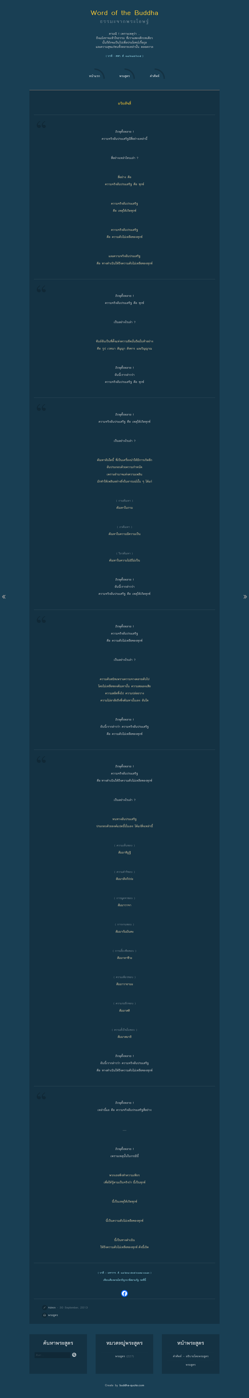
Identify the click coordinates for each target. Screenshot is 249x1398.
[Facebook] (124, 1293)
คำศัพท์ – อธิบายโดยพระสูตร (191, 1356)
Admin (52, 1307)
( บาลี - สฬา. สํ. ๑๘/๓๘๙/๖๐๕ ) (124, 56)
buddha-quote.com (131, 1385)
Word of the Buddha (124, 12)
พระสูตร (53, 1315)
